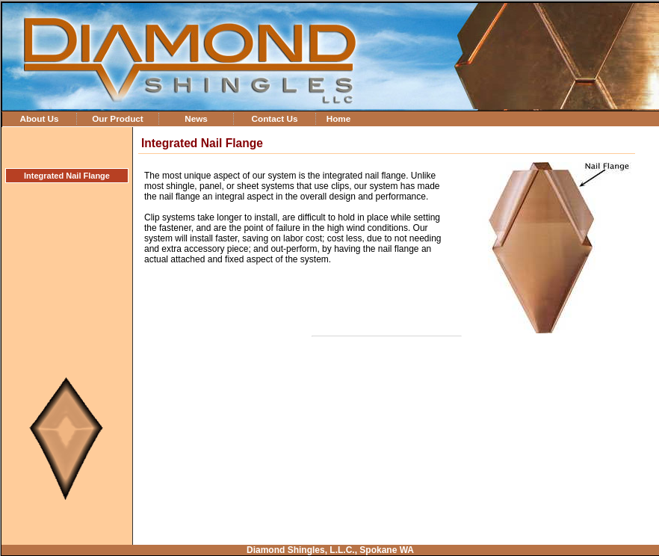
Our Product (117, 118)
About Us (38, 118)
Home (339, 118)
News (196, 118)
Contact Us (274, 118)
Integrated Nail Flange (67, 175)
